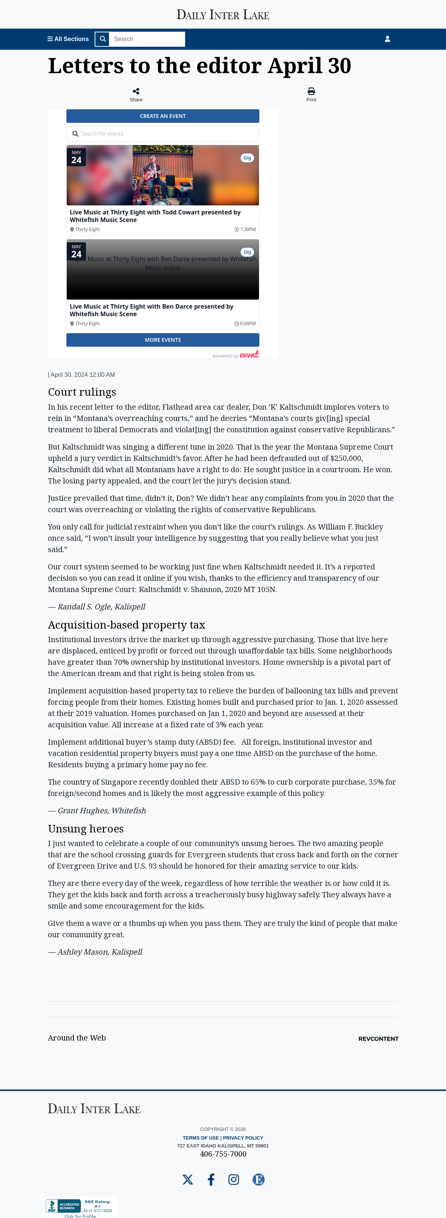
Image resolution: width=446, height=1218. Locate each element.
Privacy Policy (243, 1138)
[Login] (387, 39)
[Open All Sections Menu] (68, 39)
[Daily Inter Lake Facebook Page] (211, 1180)
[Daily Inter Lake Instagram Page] (234, 1180)
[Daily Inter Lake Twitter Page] (188, 1180)
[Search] (147, 39)
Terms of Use (201, 1138)
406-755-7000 (223, 1154)
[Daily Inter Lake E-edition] (258, 1180)
